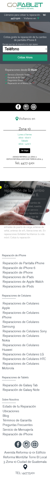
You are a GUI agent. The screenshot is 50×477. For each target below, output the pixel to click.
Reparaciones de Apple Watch (23, 282)
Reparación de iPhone (18, 272)
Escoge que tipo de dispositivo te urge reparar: (20, 44)
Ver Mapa (24, 150)
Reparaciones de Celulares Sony (25, 331)
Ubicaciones (11, 411)
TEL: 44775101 (25, 473)
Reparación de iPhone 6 (19, 268)
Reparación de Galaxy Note (21, 390)
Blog (6, 416)
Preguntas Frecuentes (18, 425)
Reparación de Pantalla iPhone (23, 263)
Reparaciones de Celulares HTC (24, 359)
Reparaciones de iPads (18, 277)
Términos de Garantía (17, 420)
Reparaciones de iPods (18, 286)
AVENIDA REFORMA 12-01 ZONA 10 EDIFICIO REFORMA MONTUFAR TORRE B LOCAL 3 (25, 158)
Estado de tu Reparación (19, 406)
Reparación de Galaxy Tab (20, 385)
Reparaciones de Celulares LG (23, 354)
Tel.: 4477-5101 (24, 163)
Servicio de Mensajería (18, 430)
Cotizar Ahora (25, 57)
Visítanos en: (31, 18)
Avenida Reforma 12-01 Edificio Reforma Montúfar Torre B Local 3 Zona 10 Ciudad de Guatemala (25, 457)
